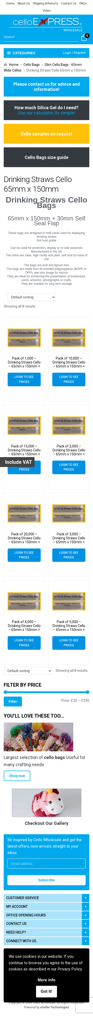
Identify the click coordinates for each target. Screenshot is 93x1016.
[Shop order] (31, 297)
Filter (13, 701)
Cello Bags (31, 65)
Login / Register (74, 52)
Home (10, 3)
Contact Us (68, 3)
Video (47, 10)
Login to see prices (24, 379)
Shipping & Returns (45, 3)
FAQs (83, 3)
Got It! (46, 991)
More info (47, 980)
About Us (24, 3)
